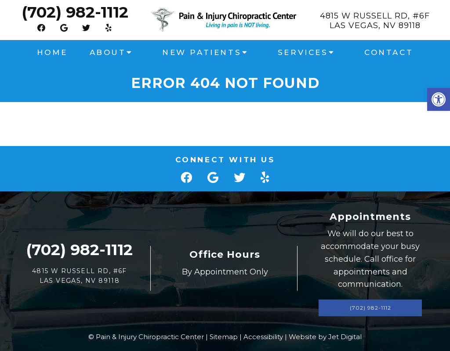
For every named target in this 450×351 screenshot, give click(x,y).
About (108, 52)
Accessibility (263, 337)
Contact (388, 52)
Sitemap (224, 337)
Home (52, 52)
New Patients (201, 52)
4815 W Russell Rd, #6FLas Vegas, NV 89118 (375, 20)
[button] (438, 99)
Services (303, 52)
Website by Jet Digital (325, 337)
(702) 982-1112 (75, 12)
